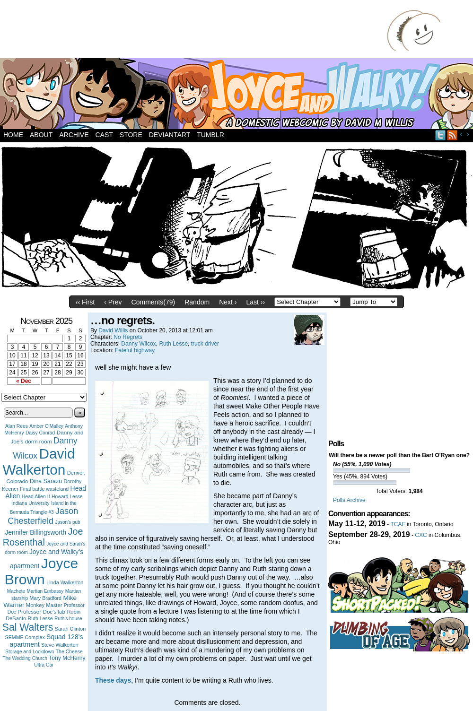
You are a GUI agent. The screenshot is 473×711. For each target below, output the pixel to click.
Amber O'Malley (46, 426)
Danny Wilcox (138, 343)
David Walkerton (39, 461)
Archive (73, 135)
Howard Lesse (67, 496)
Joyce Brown (41, 571)
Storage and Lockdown (29, 651)
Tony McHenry (67, 658)
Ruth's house (68, 618)
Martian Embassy (45, 591)
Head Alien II (36, 496)
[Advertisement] (196, 30)
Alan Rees (16, 426)
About (41, 135)
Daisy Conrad (40, 432)
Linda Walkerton (64, 582)
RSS (452, 135)
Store (131, 135)
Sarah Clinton (70, 629)
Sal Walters (27, 627)
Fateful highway (135, 350)
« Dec (23, 381)
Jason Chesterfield (43, 516)
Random (197, 302)
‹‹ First (85, 302)
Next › (227, 302)
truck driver (205, 343)
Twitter (441, 135)
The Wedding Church (25, 658)
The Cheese (69, 651)
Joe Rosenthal (43, 536)
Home (13, 135)
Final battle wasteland (44, 489)
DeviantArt (169, 135)
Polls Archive (349, 500)
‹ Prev (113, 302)
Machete (16, 591)
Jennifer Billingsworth (36, 532)
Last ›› (255, 302)
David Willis (113, 330)
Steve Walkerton (59, 645)
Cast (104, 135)
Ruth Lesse (40, 618)
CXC (421, 535)
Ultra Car (44, 665)
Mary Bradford (46, 598)
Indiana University (30, 503)
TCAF (397, 524)
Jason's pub (67, 522)
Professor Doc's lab (41, 611)
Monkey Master (44, 605)
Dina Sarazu (46, 481)
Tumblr (210, 135)
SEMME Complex (25, 637)
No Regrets (128, 337)
